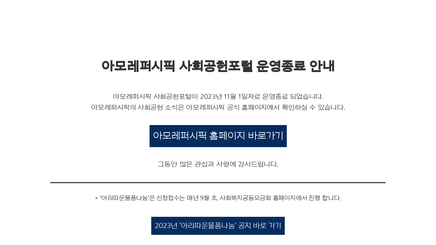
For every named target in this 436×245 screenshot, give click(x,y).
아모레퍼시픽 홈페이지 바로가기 (218, 136)
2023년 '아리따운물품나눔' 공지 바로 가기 (218, 225)
